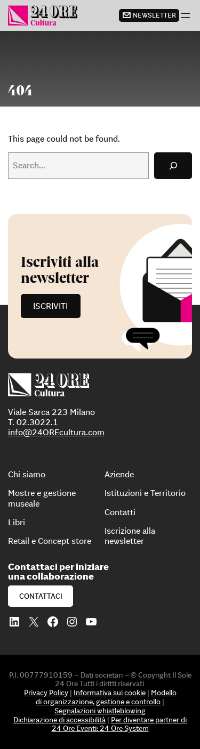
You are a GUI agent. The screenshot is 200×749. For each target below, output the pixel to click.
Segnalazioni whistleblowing (100, 710)
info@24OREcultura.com (56, 432)
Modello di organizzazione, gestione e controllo (106, 697)
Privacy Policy (46, 692)
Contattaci (40, 596)
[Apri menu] (185, 15)
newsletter (154, 15)
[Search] (173, 165)
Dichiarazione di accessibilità (59, 719)
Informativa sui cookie (110, 692)
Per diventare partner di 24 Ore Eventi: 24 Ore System (119, 724)
